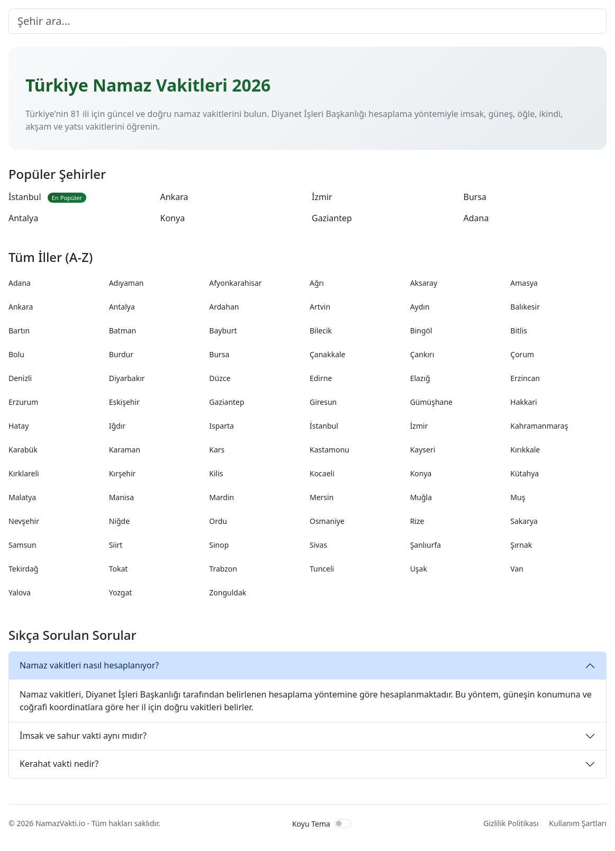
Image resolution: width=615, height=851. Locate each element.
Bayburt (223, 330)
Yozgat (120, 592)
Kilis (216, 473)
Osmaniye (327, 521)
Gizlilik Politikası (510, 823)
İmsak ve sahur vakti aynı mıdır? (83, 735)
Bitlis (518, 330)
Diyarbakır (127, 378)
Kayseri (423, 450)
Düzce (219, 378)
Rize (417, 521)
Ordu (218, 521)
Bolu (16, 354)
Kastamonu (329, 450)
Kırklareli (23, 473)
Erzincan (525, 378)
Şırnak (521, 545)
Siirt (116, 545)
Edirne (321, 378)
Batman (123, 330)
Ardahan (224, 307)
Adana (476, 218)
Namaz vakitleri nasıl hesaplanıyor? (89, 665)
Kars (216, 450)
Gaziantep (332, 218)
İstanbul (47, 197)
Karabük (23, 450)
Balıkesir (525, 307)
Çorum (522, 354)
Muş (517, 497)
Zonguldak (227, 592)
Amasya (524, 283)
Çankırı (422, 354)
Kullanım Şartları (578, 823)
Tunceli (322, 569)
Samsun (22, 545)
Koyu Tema (311, 824)
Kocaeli (322, 473)
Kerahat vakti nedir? (59, 763)
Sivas (318, 545)
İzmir (322, 197)
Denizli (20, 378)
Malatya (22, 497)
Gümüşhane (431, 402)
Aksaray (423, 283)
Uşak (418, 569)
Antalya (23, 218)
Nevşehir (23, 521)
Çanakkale (328, 354)
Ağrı (317, 283)
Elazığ (420, 378)
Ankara (174, 197)
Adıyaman (126, 283)
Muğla (421, 497)
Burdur (121, 354)
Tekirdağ (23, 569)
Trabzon (223, 569)
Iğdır (117, 426)
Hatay (18, 426)
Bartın (19, 330)
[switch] (342, 823)
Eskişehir (124, 402)
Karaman (124, 450)
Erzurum (23, 402)
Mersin (321, 497)
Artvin (320, 307)
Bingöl (421, 330)
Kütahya (524, 473)
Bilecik (321, 330)
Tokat (118, 569)
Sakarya (524, 521)
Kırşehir (122, 473)
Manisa (121, 497)
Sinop (219, 545)
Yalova (19, 592)
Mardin (221, 497)
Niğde (119, 521)
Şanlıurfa (425, 545)
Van (516, 569)
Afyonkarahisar (235, 283)
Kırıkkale (525, 450)
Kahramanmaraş (539, 426)
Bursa (475, 197)
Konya (172, 218)
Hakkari (523, 402)
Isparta (221, 426)
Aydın (420, 307)
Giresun (323, 402)
